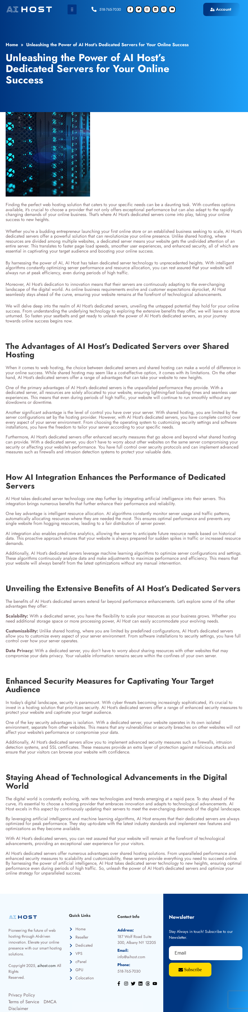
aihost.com (46, 965)
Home (12, 44)
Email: (123, 950)
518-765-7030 (110, 9)
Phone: (123, 965)
